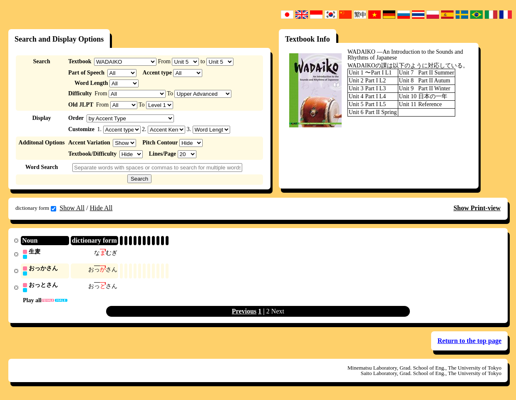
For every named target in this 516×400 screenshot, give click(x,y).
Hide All (101, 207)
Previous (244, 312)
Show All (72, 207)
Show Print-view (477, 207)
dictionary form (35, 208)
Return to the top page (469, 341)
